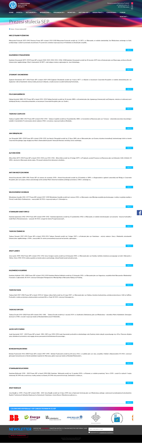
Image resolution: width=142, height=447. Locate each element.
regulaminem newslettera (106, 432)
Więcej (129, 50)
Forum (122, 12)
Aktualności (31, 12)
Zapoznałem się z (101, 432)
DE (132, 7)
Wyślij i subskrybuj (18, 435)
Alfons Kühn (14, 153)
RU (132, 9)
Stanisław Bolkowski (18, 368)
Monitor (72, 12)
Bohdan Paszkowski (18, 349)
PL (132, 3)
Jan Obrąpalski (15, 133)
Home (11, 12)
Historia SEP (84, 12)
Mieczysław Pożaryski (19, 35)
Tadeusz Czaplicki (17, 114)
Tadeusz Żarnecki (17, 231)
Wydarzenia (45, 12)
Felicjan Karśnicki (17, 94)
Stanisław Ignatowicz (19, 212)
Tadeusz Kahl (15, 290)
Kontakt (124, 16)
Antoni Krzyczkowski (19, 172)
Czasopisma (111, 12)
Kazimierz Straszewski (19, 55)
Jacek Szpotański (17, 329)
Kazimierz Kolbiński (18, 270)
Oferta (19, 12)
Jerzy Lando (14, 251)
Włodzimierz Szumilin (19, 192)
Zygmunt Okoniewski (18, 75)
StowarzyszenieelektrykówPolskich (24, 5)
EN (132, 5)
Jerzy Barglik (15, 388)
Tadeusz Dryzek (16, 309)
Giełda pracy (98, 12)
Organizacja (59, 12)
